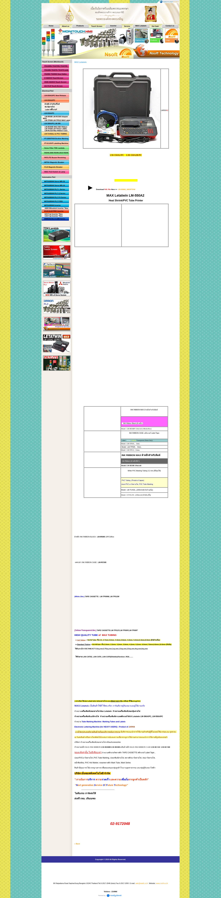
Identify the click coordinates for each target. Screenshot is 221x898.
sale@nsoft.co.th (141, 883)
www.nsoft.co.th (162, 883)
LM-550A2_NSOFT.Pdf (126, 189)
